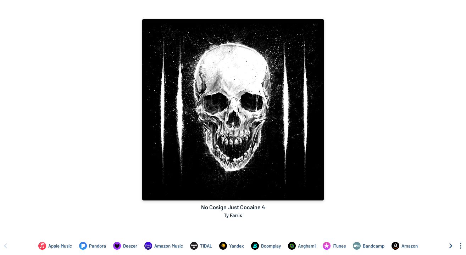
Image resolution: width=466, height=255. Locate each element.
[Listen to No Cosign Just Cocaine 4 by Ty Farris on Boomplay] (266, 246)
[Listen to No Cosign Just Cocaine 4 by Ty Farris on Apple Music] (55, 246)
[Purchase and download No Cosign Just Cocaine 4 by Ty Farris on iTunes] (334, 246)
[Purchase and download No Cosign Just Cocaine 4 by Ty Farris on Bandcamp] (368, 246)
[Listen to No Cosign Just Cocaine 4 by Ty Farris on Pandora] (92, 246)
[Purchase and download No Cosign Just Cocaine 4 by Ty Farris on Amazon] (405, 246)
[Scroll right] (450, 246)
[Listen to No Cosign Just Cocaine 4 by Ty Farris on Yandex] (231, 246)
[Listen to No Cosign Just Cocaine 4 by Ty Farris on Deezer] (125, 246)
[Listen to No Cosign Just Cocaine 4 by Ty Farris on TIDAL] (201, 246)
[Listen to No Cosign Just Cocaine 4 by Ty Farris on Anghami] (301, 246)
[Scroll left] (5, 246)
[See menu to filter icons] (460, 246)
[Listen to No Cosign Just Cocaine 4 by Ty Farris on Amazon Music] (164, 246)
